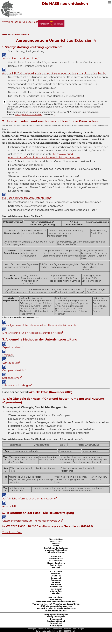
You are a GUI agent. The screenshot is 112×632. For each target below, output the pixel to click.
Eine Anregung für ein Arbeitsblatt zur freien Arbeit (32, 332)
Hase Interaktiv (56, 561)
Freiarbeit (8, 355)
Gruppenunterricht (13, 370)
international (56, 623)
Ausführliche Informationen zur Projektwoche (29, 498)
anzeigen (32, 629)
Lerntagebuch (10, 362)
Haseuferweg (56, 589)
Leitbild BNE (56, 541)
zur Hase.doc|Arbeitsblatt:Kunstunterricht (26, 198)
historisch (56, 567)
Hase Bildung (56, 599)
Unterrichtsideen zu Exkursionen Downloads (56, 602)
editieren (41, 629)
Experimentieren (12, 347)
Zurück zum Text (12, 532)
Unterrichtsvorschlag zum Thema (32, 520)
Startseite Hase (56, 539)
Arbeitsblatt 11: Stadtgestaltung (20, 58)
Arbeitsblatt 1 (10, 506)
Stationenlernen (11, 378)
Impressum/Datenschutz (56, 550)
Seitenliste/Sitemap (56, 552)
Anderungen (78, 629)
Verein (56, 546)
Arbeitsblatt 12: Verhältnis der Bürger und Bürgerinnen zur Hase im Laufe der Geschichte (54, 73)
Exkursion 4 (56, 580)
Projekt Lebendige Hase (56, 610)
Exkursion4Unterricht (19, 34)
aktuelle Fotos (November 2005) (50, 392)
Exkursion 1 (56, 574)
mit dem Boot (56, 591)
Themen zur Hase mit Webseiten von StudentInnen (56, 604)
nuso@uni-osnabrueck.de (28, 114)
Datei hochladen (54, 629)
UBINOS (56, 543)
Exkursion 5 (56, 582)
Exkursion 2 (56, 576)
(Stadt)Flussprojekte (56, 617)
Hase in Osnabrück (56, 563)
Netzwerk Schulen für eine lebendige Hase (56, 608)
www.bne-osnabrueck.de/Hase (20, 22)
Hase (4, 34)
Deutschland (56, 619)
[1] (55, 114)
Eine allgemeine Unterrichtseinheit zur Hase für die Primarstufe (39, 325)
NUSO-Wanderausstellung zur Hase (56, 606)
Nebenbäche (56, 587)
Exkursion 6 (56, 584)
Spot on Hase (56, 565)
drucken (67, 629)
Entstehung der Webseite (56, 548)
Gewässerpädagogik (56, 621)
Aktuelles (56, 593)
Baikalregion (56, 625)
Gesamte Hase (56, 558)
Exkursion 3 (56, 578)
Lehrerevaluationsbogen (16, 385)
